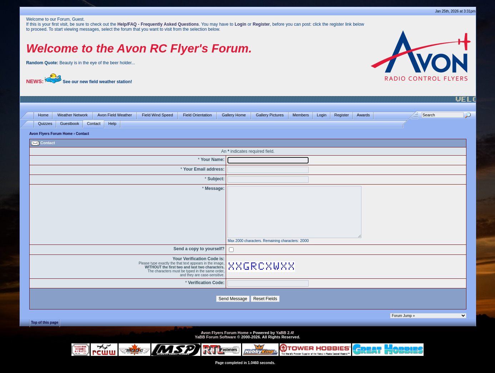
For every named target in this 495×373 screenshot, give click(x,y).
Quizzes (45, 123)
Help (112, 123)
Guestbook (69, 123)
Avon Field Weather (115, 115)
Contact (93, 123)
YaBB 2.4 (284, 333)
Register (341, 115)
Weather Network (72, 115)
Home (43, 115)
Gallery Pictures (270, 115)
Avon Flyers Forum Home (50, 134)
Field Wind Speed (157, 115)
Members (300, 115)
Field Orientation (197, 115)
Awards (363, 115)
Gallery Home (233, 115)
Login (321, 115)
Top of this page (44, 322)
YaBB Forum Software (215, 337)
